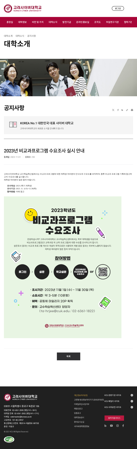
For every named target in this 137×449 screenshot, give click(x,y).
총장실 (9, 22)
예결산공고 (78, 406)
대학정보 (22, 22)
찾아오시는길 (79, 419)
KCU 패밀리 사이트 (112, 398)
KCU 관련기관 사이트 (113, 392)
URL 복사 (127, 110)
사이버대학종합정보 (81, 424)
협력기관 (128, 22)
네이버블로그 (122, 110)
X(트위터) (113, 110)
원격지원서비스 (114, 415)
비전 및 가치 (38, 22)
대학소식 (53, 22)
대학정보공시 (79, 415)
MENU (130, 8)
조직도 (97, 22)
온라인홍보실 (82, 22)
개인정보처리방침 (81, 393)
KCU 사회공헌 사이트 (113, 404)
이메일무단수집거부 (81, 401)
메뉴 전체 (134, 22)
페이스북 (118, 110)
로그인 (118, 8)
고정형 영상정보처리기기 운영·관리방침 (89, 397)
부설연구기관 (112, 22)
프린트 (132, 110)
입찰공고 (77, 410)
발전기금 (66, 22)
